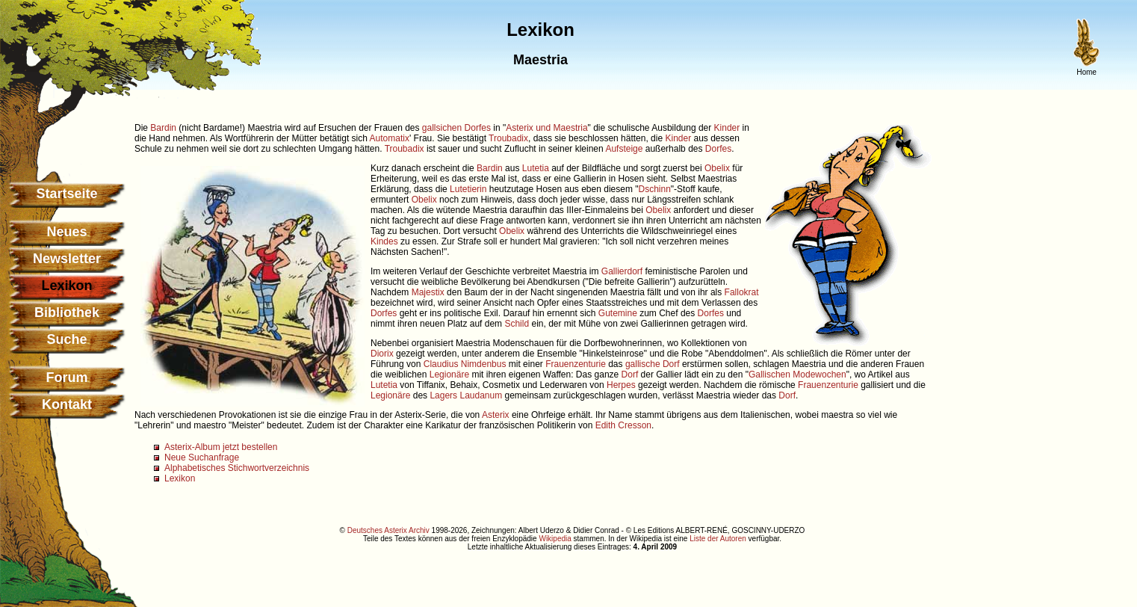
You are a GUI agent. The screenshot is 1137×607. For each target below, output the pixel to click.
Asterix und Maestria (546, 128)
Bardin (163, 128)
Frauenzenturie (575, 364)
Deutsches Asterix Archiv (388, 530)
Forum (67, 377)
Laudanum (480, 395)
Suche (66, 339)
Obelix (717, 168)
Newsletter (67, 258)
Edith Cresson (623, 425)
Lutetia (535, 168)
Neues (66, 231)
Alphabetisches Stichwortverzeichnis (236, 468)
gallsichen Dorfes (456, 128)
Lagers (443, 395)
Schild (516, 323)
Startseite (66, 193)
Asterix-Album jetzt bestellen (220, 447)
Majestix (428, 292)
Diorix (382, 353)
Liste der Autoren (718, 538)
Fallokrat (742, 292)
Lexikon (179, 478)
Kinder (727, 128)
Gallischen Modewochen (797, 374)
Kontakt (67, 404)
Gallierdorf (621, 271)
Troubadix (508, 138)
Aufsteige (623, 149)
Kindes (384, 241)
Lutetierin (468, 189)
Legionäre (449, 374)
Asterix (495, 415)
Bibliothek (66, 312)
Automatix (389, 138)
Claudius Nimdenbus (465, 364)
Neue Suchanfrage (201, 457)
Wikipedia (555, 538)
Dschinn (655, 189)
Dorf (630, 374)
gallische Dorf (652, 364)
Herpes (621, 385)
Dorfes (718, 149)
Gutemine (617, 313)
